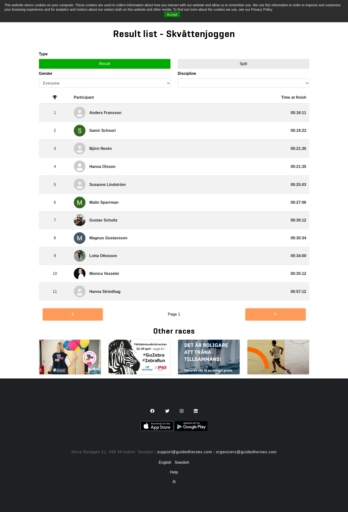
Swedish (182, 462)
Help (174, 472)
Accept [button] (172, 15)
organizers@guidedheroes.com (246, 452)
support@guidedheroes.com (184, 452)
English (165, 462)
